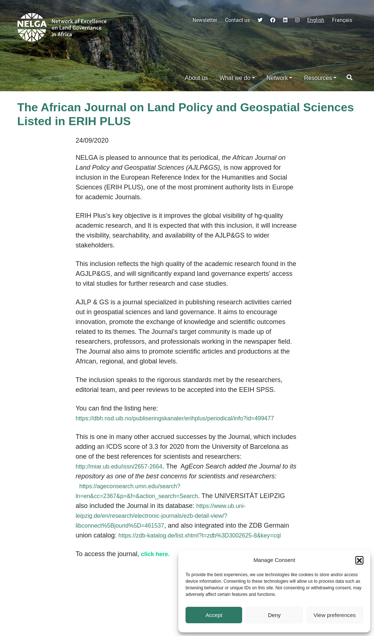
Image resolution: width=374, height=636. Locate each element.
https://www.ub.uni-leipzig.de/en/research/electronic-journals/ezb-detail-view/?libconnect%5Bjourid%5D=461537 (160, 516)
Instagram (297, 20)
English (315, 19)
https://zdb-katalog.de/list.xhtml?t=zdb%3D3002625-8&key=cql (199, 535)
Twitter (260, 20)
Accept (214, 615)
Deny (274, 615)
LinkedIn (285, 20)
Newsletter (204, 19)
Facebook (272, 20)
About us (196, 78)
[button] (359, 560)
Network (277, 78)
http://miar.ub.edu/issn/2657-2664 (119, 466)
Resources (318, 78)
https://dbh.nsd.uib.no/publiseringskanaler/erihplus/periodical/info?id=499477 (175, 418)
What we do (235, 78)
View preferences (335, 615)
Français (342, 19)
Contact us (237, 19)
